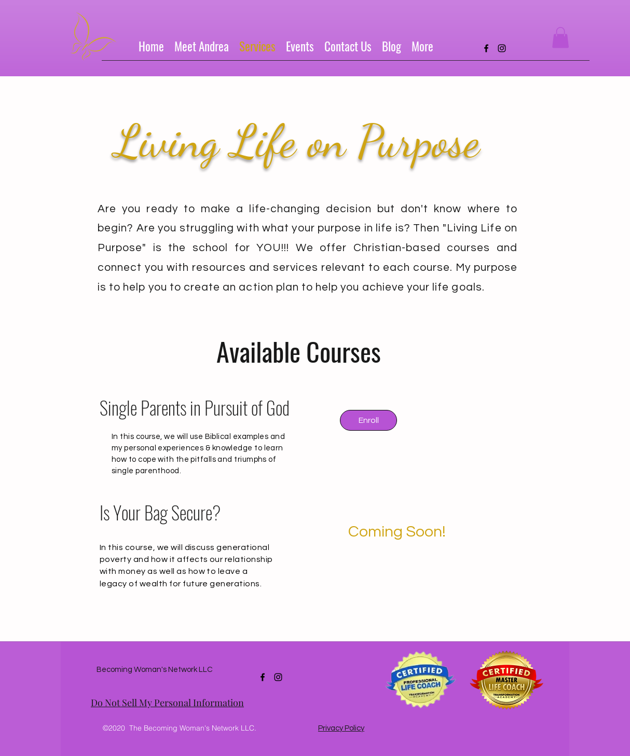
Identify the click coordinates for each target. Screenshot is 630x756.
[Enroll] (368, 420)
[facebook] (486, 48)
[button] (560, 37)
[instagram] (502, 48)
